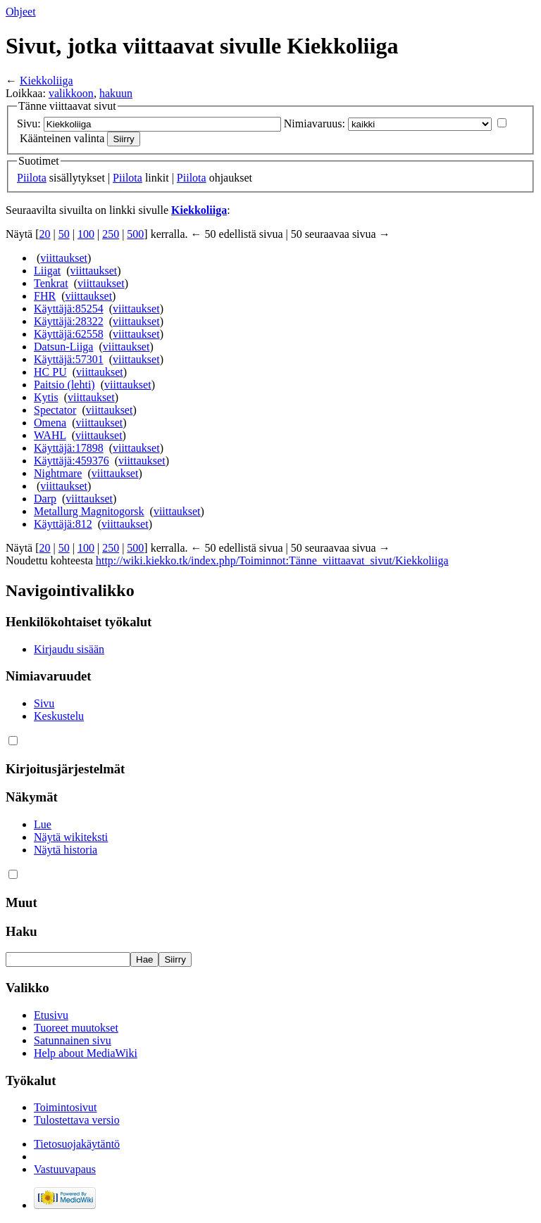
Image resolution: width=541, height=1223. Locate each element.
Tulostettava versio (77, 1120)
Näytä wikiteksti (71, 837)
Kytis (46, 397)
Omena (50, 423)
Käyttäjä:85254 (69, 309)
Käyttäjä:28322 (69, 321)
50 (64, 234)
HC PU (50, 372)
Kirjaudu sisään (69, 649)
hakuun (115, 93)
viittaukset (63, 258)
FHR (45, 296)
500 (135, 234)
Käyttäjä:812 (63, 524)
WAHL (50, 435)
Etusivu (51, 1015)
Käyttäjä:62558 (69, 334)
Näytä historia (65, 850)
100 (85, 234)
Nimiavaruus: (314, 123)
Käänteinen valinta (62, 138)
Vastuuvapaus (65, 1169)
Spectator (55, 410)
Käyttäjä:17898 (69, 448)
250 (110, 234)
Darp (45, 499)
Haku (21, 931)
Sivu (44, 703)
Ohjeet (21, 12)
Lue (42, 824)
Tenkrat (51, 283)
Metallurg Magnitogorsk (89, 511)
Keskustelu (59, 716)
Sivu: (29, 123)
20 (45, 234)
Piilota (31, 178)
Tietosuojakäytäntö (77, 1144)
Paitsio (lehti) (64, 385)
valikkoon (71, 93)
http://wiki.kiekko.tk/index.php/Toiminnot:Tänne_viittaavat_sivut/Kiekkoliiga (272, 560)
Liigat (47, 271)
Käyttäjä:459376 (71, 461)
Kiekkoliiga (46, 81)
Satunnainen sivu (72, 1040)
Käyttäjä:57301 (69, 359)
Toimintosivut (65, 1107)
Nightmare (58, 473)
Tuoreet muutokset (76, 1028)
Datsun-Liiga (63, 347)
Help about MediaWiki (85, 1053)
